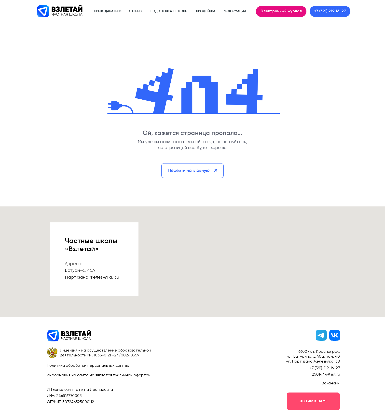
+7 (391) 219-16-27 (325, 368)
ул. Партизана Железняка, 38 (313, 362)
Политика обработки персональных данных (88, 366)
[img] (192, 170)
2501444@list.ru (326, 375)
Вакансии (331, 383)
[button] (313, 401)
